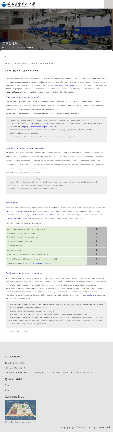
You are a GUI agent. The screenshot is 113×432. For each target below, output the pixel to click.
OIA (7, 385)
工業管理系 (10, 43)
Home (8, 63)
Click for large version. (18, 421)
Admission (21, 63)
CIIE (7, 389)
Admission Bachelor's (43, 63)
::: (6, 55)
